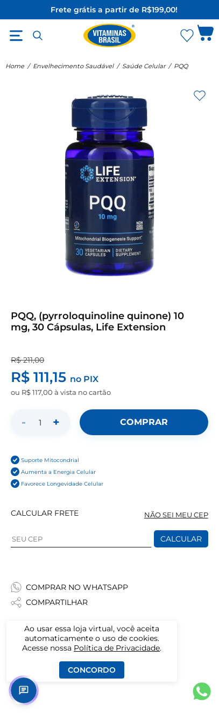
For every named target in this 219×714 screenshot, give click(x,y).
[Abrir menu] (16, 35)
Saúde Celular (143, 66)
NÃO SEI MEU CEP (176, 515)
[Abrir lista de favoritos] (186, 35)
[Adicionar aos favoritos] (199, 95)
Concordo (92, 670)
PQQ (181, 66)
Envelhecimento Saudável (73, 66)
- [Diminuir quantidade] (24, 422)
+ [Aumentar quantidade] (56, 422)
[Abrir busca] (37, 35)
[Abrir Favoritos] (187, 35)
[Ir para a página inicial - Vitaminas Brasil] (109, 35)
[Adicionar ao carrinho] (144, 422)
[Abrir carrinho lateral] (205, 35)
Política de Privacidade (117, 648)
